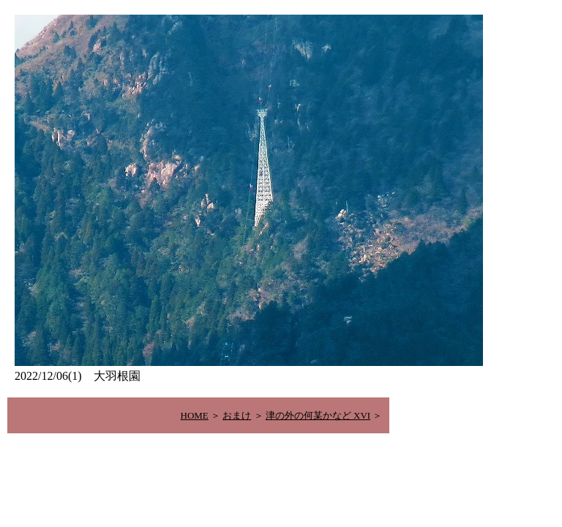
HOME (195, 415)
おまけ (236, 415)
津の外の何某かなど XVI (318, 415)
